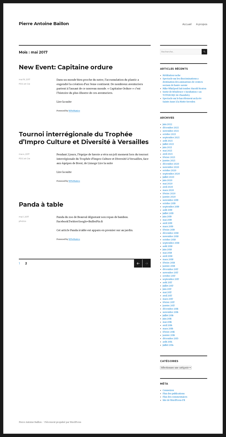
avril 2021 (167, 154)
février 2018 (169, 262)
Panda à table (41, 204)
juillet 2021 (168, 144)
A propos (201, 24)
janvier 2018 (169, 266)
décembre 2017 (170, 269)
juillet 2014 (168, 345)
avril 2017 (167, 295)
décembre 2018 (170, 233)
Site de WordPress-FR (174, 400)
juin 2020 (167, 180)
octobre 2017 (169, 276)
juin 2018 (167, 249)
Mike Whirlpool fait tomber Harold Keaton (184, 88)
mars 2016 (168, 328)
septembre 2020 (171, 173)
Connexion (168, 390)
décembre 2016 (170, 309)
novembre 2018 (170, 236)
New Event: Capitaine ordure (66, 67)
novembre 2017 (170, 272)
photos (22, 221)
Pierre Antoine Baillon (44, 23)
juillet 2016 (168, 315)
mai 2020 (167, 183)
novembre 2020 (171, 167)
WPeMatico (74, 110)
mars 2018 (168, 259)
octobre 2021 (169, 134)
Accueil (187, 24)
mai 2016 (167, 322)
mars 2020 (168, 190)
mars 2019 (168, 226)
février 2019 (169, 229)
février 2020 (169, 193)
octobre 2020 (169, 170)
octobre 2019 (169, 203)
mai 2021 (167, 150)
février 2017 (169, 302)
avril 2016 (167, 325)
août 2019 (167, 210)
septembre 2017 (171, 279)
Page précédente (138, 267)
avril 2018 (167, 256)
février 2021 (169, 157)
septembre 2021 (171, 137)
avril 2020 (168, 187)
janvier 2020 (169, 197)
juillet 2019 (168, 213)
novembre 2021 (171, 131)
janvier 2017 (169, 305)
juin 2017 (167, 289)
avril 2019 (167, 223)
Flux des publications (174, 393)
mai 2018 (167, 253)
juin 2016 (167, 318)
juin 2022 (167, 124)
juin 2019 (167, 216)
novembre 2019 (170, 200)
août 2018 (167, 246)
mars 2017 (168, 299)
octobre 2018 (169, 239)
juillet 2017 (168, 285)
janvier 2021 (169, 160)
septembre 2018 (171, 243)
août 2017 (167, 282)
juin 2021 (167, 147)
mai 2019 (167, 220)
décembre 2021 (171, 127)
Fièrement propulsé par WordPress (62, 422)
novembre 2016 (170, 312)
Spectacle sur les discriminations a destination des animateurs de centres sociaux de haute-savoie (183, 82)
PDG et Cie (24, 84)
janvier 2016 (169, 335)
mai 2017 (167, 292)
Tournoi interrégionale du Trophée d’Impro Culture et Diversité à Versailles (84, 138)
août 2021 (167, 140)
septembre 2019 (171, 206)
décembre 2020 (171, 164)
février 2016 (169, 332)
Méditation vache (171, 75)
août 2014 (167, 341)
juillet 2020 (168, 177)
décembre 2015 (170, 338)
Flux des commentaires (175, 397)
